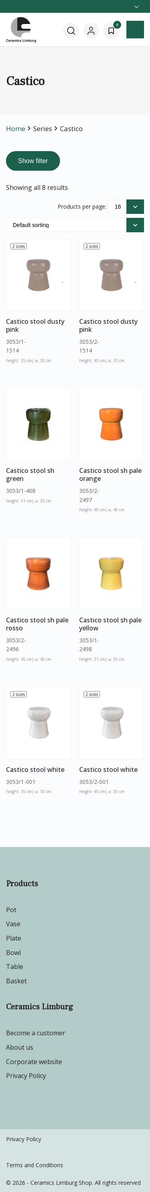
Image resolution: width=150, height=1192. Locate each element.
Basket (16, 981)
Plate (13, 938)
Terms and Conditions (34, 1165)
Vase (13, 923)
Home (15, 128)
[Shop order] (75, 225)
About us (19, 1047)
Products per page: (82, 206)
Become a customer (35, 1033)
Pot (11, 909)
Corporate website (34, 1061)
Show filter (33, 160)
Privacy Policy (26, 1075)
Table (14, 966)
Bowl (13, 952)
